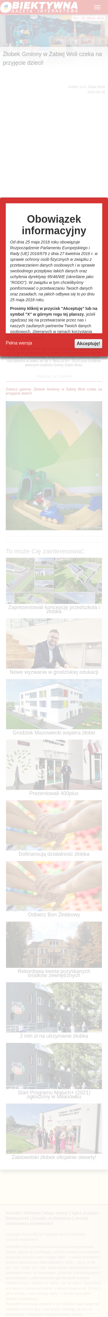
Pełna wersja (19, 343)
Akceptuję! (88, 343)
